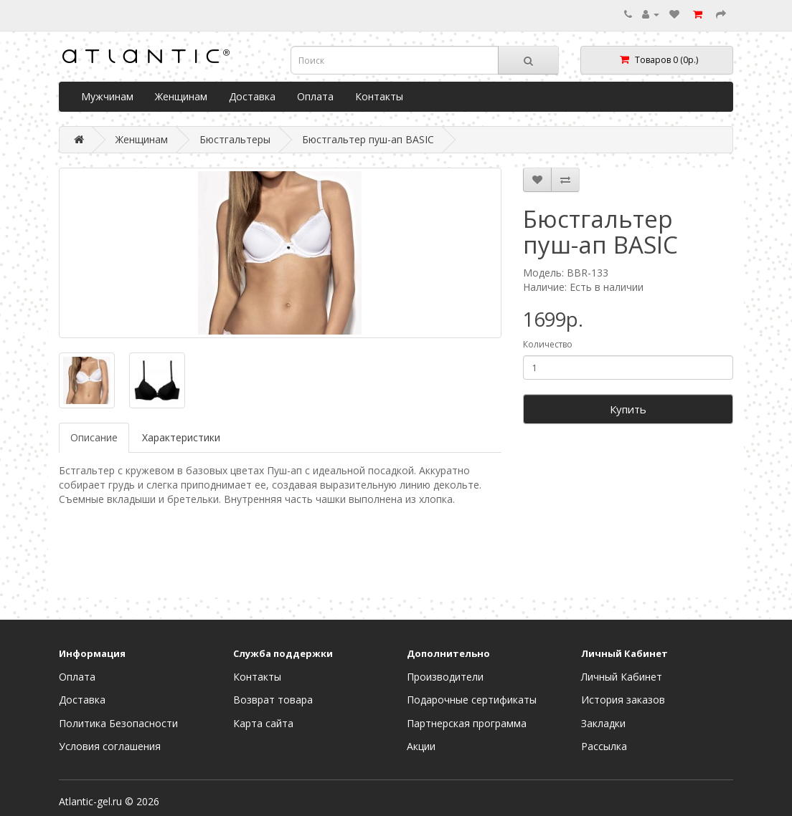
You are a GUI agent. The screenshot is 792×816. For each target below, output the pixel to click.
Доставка (252, 96)
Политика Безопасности (118, 723)
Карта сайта (263, 723)
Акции (421, 746)
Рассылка (604, 746)
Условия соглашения (110, 746)
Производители (445, 676)
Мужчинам (107, 96)
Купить (628, 409)
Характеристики (181, 437)
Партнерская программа (467, 723)
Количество (547, 344)
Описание (94, 437)
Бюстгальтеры (234, 139)
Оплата (315, 96)
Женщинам (181, 96)
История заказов (623, 699)
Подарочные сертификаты (472, 699)
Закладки (603, 723)
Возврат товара (273, 699)
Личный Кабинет (621, 676)
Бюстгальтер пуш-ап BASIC (368, 139)
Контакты (379, 96)
